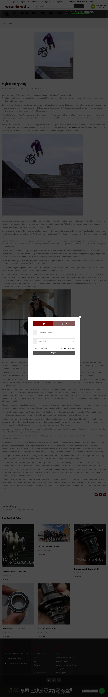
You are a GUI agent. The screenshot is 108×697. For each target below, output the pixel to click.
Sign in (54, 353)
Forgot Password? (68, 348)
